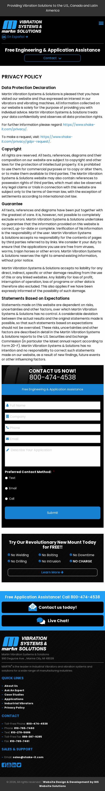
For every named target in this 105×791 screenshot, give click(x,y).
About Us (11, 686)
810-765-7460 (24, 728)
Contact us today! (52, 607)
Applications (13, 699)
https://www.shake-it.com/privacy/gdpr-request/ (37, 139)
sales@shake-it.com (28, 757)
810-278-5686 (20, 732)
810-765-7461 (19, 741)
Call (11, 498)
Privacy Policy (14, 708)
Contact (50, 58)
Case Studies (14, 695)
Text (12, 478)
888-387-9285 (32, 737)
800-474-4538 (37, 724)
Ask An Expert (14, 690)
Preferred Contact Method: (30, 472)
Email (13, 488)
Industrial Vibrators (18, 703)
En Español (15, 36)
